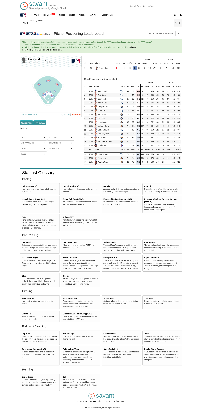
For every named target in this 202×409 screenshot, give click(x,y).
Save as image (26, 123)
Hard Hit (147, 186)
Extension (26, 314)
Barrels (106, 186)
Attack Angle (149, 242)
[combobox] (155, 6)
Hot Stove (47, 15)
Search (72, 15)
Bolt (64, 377)
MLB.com (121, 401)
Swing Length (109, 242)
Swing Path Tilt (110, 258)
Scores (62, 15)
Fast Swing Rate (70, 242)
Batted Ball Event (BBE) (73, 199)
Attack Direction (70, 258)
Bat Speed (26, 242)
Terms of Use (82, 401)
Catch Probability (111, 349)
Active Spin (108, 298)
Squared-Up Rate (151, 258)
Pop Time (26, 334)
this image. (132, 47)
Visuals (82, 15)
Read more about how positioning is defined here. (42, 50)
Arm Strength (68, 334)
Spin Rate (148, 298)
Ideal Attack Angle (30, 258)
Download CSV (40, 123)
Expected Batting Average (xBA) (117, 199)
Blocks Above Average (154, 349)
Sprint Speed (27, 377)
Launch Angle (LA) (71, 186)
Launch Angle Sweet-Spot (33, 199)
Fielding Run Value (71, 349)
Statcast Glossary (38, 172)
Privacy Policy (96, 401)
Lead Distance (109, 334)
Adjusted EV (68, 217)
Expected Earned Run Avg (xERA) (77, 314)
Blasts (24, 276)
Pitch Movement (70, 298)
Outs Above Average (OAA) (34, 349)
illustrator (35, 15)
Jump (146, 334)
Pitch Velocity (28, 298)
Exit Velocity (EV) (29, 186)
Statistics (93, 15)
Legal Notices (109, 401)
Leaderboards (107, 15)
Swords (66, 276)
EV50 (24, 217)
